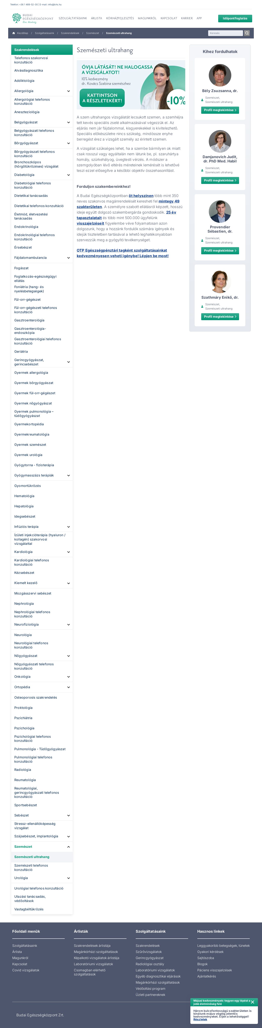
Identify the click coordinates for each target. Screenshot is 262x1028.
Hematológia (24, 496)
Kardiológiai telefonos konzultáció (31, 562)
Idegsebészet (24, 516)
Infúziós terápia (26, 527)
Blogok (202, 964)
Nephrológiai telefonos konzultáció (32, 614)
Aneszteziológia (27, 112)
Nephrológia (24, 603)
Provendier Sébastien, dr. (220, 229)
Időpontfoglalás (232, 18)
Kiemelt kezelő (25, 583)
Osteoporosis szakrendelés (35, 697)
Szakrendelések (70, 33)
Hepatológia (24, 506)
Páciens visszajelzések (214, 970)
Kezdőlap (20, 33)
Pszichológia (24, 728)
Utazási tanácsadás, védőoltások (30, 898)
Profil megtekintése (220, 110)
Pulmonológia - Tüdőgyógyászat (40, 749)
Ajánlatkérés (206, 976)
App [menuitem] (199, 18)
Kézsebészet (24, 573)
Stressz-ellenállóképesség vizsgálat (34, 826)
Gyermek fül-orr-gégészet (34, 393)
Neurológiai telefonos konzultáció (31, 645)
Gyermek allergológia (31, 372)
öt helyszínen (141, 196)
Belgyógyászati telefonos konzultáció (34, 132)
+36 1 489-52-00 (28, 4)
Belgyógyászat (26, 122)
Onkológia (22, 676)
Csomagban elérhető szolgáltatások (89, 972)
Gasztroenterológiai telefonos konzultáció (37, 341)
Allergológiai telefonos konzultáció (32, 101)
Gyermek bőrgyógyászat (33, 383)
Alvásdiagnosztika (28, 70)
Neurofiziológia (26, 624)
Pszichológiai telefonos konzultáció (32, 738)
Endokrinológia (26, 227)
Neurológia (23, 635)
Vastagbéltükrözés (28, 909)
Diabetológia (24, 175)
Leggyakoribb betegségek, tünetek (223, 946)
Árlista (17, 952)
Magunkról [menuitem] (147, 18)
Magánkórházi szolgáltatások (96, 952)
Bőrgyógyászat (26, 143)
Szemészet (92, 33)
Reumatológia (25, 780)
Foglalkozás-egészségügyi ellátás (35, 278)
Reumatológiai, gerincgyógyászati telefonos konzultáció (36, 792)
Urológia (21, 878)
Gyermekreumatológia (31, 434)
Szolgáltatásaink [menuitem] (73, 18)
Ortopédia (22, 687)
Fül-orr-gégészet (27, 299)
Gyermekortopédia (29, 424)
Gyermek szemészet (30, 445)
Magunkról (20, 958)
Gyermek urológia (28, 455)
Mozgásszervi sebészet (32, 593)
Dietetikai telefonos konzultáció (39, 206)
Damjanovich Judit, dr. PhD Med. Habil (220, 159)
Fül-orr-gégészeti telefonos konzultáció (35, 310)
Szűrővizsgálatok (149, 952)
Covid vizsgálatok (25, 970)
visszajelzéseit (90, 223)
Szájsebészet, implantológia (36, 836)
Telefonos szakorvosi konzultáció (31, 60)
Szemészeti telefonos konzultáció (31, 867)
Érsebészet (23, 247)
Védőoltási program (150, 988)
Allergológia (23, 91)
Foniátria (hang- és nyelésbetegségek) (29, 289)
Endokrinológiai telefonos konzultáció (34, 237)
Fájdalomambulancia (30, 258)
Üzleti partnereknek (150, 995)
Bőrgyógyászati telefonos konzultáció (34, 154)
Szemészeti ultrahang (31, 857)
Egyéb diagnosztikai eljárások (158, 976)
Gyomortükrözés (27, 486)
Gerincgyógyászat (150, 958)
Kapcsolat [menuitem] (169, 18)
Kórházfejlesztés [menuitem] (120, 18)
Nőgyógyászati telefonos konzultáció (34, 666)
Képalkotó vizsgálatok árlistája (96, 958)
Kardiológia (23, 552)
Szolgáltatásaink (44, 33)
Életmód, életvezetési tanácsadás (31, 216)
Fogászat (21, 268)
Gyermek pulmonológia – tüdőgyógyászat (33, 413)
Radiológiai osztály (150, 964)
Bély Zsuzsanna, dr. (220, 91)
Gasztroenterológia (29, 320)
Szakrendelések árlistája (92, 946)
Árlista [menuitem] (96, 18)
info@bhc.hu (54, 4)
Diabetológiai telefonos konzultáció (32, 185)
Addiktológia (24, 81)
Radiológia (22, 770)
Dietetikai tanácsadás (31, 196)
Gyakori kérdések (210, 952)
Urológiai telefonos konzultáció (38, 888)
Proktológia (23, 708)
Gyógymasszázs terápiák (34, 475)
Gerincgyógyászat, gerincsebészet (29, 362)
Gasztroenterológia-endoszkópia (30, 331)
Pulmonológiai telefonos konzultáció (33, 759)
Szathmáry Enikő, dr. (220, 297)
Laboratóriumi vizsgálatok (93, 964)
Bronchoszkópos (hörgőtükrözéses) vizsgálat (36, 164)
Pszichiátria (23, 718)
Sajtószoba (205, 958)
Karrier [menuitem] (187, 18)
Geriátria (21, 351)
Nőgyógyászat (25, 656)
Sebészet (21, 815)
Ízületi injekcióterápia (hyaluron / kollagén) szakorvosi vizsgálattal (40, 539)
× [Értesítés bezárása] (252, 1001)
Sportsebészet (25, 805)
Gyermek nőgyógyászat (33, 403)
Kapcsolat (19, 964)
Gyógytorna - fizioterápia (34, 465)
